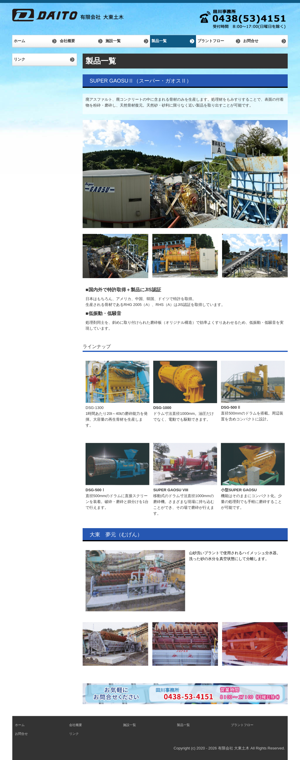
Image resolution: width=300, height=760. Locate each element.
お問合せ (250, 41)
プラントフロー (210, 41)
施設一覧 (113, 41)
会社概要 (67, 41)
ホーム (19, 41)
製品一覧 (159, 41)
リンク (19, 59)
